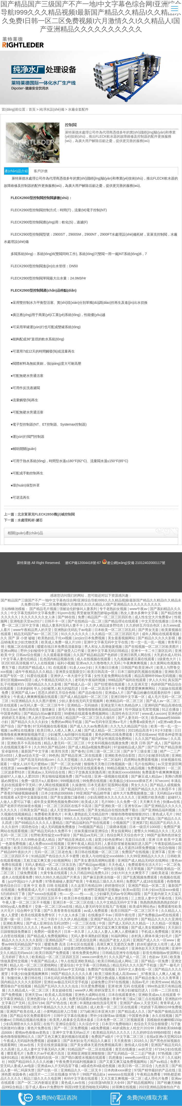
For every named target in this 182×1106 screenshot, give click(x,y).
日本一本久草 (74, 932)
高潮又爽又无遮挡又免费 (116, 944)
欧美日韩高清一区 (101, 672)
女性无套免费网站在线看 (113, 676)
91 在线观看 (57, 667)
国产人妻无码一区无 (133, 718)
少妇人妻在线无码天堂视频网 (81, 701)
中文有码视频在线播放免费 (108, 743)
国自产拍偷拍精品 (48, 948)
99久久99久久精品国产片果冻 (58, 877)
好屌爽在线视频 (124, 1087)
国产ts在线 (83, 776)
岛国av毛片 (141, 982)
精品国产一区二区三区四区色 (110, 617)
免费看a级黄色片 (142, 722)
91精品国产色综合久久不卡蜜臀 (55, 856)
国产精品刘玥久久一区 (78, 789)
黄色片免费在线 (39, 1028)
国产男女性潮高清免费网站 (112, 739)
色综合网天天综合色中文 (126, 835)
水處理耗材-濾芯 (30, 520)
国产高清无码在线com (38, 760)
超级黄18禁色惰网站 (80, 948)
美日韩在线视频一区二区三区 (97, 852)
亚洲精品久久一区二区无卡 (81, 1070)
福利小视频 (65, 663)
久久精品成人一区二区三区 (29, 990)
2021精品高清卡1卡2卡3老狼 (150, 730)
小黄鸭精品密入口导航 (60, 1011)
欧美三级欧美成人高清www (116, 974)
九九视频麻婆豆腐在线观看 (134, 659)
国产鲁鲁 (24, 726)
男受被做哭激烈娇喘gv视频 (98, 613)
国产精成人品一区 (78, 684)
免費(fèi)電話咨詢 (47, 1099)
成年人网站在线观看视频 (161, 634)
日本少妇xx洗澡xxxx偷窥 (161, 890)
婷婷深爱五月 (105, 990)
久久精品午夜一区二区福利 (101, 760)
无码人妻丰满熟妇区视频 (90, 936)
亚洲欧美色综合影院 (120, 755)
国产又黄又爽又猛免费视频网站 (123, 1062)
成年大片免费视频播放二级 (134, 793)
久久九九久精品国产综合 (129, 726)
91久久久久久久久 (75, 634)
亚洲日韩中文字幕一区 (128, 697)
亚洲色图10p (37, 999)
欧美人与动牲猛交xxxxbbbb (103, 856)
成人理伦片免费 (156, 1078)
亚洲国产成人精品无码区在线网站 (144, 860)
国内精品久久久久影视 (44, 684)
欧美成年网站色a (142, 906)
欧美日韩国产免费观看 (52, 953)
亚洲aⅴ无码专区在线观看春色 (82, 768)
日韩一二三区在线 (165, 990)
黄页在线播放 (125, 1049)
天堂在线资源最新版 (53, 1045)
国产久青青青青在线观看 (63, 911)
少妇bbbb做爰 (25, 789)
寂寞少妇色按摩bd (109, 839)
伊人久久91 (157, 680)
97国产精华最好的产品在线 (155, 1070)
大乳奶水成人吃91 (168, 655)
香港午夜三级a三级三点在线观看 (137, 999)
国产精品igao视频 (92, 865)
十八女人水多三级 (72, 915)
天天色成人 (117, 865)
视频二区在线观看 (21, 646)
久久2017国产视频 (74, 739)
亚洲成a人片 (115, 693)
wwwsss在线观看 (121, 1074)
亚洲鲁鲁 (84, 869)
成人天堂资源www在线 (68, 810)
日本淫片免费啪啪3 (117, 1024)
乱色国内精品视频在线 (57, 659)
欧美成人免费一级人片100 (61, 642)
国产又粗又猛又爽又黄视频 (108, 927)
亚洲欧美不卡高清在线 (24, 743)
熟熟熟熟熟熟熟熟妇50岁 (159, 902)
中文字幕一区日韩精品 (93, 965)
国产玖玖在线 (114, 818)
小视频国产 (122, 823)
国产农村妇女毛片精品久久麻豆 (87, 1041)
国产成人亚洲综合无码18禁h (48, 923)
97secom (162, 781)
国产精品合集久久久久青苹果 (157, 978)
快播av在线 (172, 802)
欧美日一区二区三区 (70, 927)
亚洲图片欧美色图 (151, 797)
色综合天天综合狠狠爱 (151, 1024)
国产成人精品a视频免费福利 (90, 747)
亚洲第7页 (140, 823)
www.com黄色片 (94, 957)
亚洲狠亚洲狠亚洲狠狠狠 (86, 1053)
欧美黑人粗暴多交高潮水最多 (72, 1020)
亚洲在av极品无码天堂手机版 (66, 982)
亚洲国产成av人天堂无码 (139, 1003)
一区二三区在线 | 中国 (89, 923)
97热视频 (165, 1053)
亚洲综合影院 (66, 1024)
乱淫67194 (36, 1003)
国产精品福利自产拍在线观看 (88, 823)
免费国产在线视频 (136, 852)
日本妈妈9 (24, 688)
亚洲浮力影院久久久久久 (19, 927)
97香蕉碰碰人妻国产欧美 (64, 881)
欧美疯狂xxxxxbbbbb (124, 772)
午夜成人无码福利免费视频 (24, 1041)
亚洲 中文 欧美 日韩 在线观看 (46, 885)
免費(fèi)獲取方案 (138, 1099)
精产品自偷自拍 (90, 693)
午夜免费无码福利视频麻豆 (77, 1062)
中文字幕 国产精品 (141, 818)
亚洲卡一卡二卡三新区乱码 (152, 651)
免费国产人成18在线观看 (145, 881)
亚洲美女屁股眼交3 (70, 672)
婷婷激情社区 (115, 885)
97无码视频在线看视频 (50, 726)
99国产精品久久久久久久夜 (72, 974)
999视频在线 (70, 781)
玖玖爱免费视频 (93, 986)
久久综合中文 (89, 1024)
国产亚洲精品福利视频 (158, 810)
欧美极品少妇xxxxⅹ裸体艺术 (131, 781)
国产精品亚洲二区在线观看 (82, 755)
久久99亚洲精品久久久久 (146, 856)
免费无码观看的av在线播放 (90, 999)
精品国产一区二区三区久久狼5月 (90, 718)
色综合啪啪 (167, 848)
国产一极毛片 (170, 965)
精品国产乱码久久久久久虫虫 (56, 986)
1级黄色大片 (167, 659)
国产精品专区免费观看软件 (31, 1016)
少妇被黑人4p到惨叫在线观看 (70, 734)
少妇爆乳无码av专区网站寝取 (119, 894)
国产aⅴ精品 (159, 1062)
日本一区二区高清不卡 (98, 688)
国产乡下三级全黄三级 (140, 751)
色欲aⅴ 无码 (158, 957)
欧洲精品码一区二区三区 (125, 701)
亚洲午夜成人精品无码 (84, 844)
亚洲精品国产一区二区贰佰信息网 (71, 940)
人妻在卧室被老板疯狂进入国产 (128, 844)
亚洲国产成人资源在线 (111, 898)
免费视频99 (156, 768)
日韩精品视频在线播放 (29, 1020)
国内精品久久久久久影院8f (21, 982)
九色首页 (162, 1066)
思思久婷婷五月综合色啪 (57, 693)
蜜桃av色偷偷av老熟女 (32, 1032)
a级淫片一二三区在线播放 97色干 (55, 1074)
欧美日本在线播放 (78, 898)
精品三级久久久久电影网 (43, 1078)
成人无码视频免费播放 (58, 827)
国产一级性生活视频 (109, 869)
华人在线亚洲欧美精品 (78, 961)
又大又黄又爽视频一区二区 (122, 1078)
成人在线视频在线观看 (94, 659)
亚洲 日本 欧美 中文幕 (165, 839)
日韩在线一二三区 (112, 789)
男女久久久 (139, 785)
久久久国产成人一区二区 (128, 957)
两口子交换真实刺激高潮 (87, 772)
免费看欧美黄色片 (48, 814)
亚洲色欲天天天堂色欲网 (150, 948)
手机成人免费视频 (155, 932)
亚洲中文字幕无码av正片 (71, 1032)
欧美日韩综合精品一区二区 (34, 848)
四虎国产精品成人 (32, 667)
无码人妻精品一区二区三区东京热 (51, 865)
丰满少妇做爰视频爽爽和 (30, 974)
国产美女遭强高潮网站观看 (95, 860)
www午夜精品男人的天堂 (32, 630)
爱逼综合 (67, 965)
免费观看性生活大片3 (145, 865)
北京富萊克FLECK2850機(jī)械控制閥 (46, 514)
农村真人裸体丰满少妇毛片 (152, 936)
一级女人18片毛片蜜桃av (29, 764)
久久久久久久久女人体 (38, 617)
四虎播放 (116, 1057)
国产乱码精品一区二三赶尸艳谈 (131, 1053)
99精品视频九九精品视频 (126, 768)
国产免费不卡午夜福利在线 (21, 969)
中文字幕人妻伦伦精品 (20, 659)
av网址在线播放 (22, 730)
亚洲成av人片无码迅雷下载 (58, 1066)
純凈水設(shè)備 (51, 109)
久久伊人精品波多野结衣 (105, 625)
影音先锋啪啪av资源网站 (162, 953)
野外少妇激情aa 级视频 (108, 1016)
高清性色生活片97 (125, 713)
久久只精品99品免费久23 (89, 873)
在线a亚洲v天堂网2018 (164, 1037)
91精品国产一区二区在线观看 (90, 1049)
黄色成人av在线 (73, 1083)
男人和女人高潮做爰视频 (103, 646)
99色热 (54, 755)
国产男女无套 (149, 630)
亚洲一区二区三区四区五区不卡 (38, 898)
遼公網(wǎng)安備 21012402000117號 (133, 561)
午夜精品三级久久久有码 (105, 881)
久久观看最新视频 (57, 655)
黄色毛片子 (49, 768)
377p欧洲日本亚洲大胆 (98, 1011)
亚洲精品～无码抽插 (83, 705)
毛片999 (108, 802)
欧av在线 (27, 1045)
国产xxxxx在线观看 (43, 894)
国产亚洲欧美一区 (108, 806)
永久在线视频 (162, 1016)
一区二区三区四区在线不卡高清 (68, 806)
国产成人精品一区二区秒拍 (105, 730)
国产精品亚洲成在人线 (75, 839)
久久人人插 (58, 999)
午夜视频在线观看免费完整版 (39, 818)
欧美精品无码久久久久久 (112, 1032)
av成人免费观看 (96, 911)
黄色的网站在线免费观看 (114, 734)
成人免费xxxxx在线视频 (46, 844)
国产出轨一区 (48, 1070)
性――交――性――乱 (77, 894)
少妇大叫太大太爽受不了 (130, 873)
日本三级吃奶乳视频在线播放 (140, 672)
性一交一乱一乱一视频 (148, 642)
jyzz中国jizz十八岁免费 (25, 881)
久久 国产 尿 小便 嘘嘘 (18, 638)
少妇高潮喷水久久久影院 (22, 1024)
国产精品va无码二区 (89, 835)
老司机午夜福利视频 (90, 680)
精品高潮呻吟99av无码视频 (155, 676)
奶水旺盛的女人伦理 (152, 944)
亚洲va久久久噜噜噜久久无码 (98, 663)
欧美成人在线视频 (61, 869)
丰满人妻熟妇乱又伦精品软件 (86, 814)
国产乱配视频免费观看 (140, 877)
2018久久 (141, 1041)
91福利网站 (120, 936)
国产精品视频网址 (141, 1083)
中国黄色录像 (139, 1016)
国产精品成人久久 (132, 1011)
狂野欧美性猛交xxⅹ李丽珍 (51, 835)
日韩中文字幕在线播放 (71, 1016)
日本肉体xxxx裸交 (118, 1070)
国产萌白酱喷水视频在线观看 (84, 1057)
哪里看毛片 (16, 1053)
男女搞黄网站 (121, 831)
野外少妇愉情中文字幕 (37, 651)
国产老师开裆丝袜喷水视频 (21, 806)
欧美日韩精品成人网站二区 (118, 961)
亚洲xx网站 (9, 651)
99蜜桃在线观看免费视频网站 (86, 713)
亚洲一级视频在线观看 (111, 776)
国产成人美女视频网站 (148, 927)
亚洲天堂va (34, 995)
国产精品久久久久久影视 (157, 638)
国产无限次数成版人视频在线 (110, 978)
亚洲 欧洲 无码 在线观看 (127, 986)
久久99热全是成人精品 (38, 839)
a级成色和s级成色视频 (99, 1066)
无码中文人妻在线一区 (135, 969)
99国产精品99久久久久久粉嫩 (31, 1062)
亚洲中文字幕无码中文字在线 (106, 642)
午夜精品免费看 (149, 1074)
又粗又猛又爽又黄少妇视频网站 (47, 860)
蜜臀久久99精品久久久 (151, 831)
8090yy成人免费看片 (16, 906)
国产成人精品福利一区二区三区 (84, 697)
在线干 (48, 1024)
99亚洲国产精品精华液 (93, 793)
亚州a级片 (121, 948)
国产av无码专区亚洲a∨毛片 (106, 722)
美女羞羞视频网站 (122, 638)
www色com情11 (137, 1057)
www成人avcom (154, 713)
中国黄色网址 (11, 713)
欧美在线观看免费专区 (38, 915)
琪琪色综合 (30, 827)
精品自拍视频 (105, 848)
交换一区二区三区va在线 (54, 906)
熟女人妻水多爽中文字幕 (139, 613)
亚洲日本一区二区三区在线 (74, 902)
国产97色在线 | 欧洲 (62, 1003)
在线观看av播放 (60, 890)
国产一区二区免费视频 (71, 1028)
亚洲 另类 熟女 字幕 (29, 869)
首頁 (32, 109)
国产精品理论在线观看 (121, 621)
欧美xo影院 (131, 890)
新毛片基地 (67, 709)
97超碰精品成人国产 (130, 747)
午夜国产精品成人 (45, 961)
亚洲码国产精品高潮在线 (163, 705)
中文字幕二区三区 (130, 1037)
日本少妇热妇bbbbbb (57, 793)
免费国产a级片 (103, 1037)
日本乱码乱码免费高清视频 (65, 978)
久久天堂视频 (68, 760)
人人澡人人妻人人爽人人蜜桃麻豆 (113, 932)
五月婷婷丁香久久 (16, 957)
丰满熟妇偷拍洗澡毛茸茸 (98, 1003)
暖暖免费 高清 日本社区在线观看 (69, 944)
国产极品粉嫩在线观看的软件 (149, 693)
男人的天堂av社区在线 (46, 718)
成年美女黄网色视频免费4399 (57, 802)
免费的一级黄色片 (48, 932)
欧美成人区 (90, 802)
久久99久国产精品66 (50, 747)
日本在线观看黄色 (122, 995)
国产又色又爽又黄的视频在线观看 (63, 1037)
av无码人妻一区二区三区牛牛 (42, 705)
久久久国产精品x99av (152, 739)
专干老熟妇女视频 (114, 609)
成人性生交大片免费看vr (154, 617)
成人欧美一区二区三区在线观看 (114, 1007)
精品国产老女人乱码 (115, 940)
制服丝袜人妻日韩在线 (24, 978)
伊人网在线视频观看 (54, 785)
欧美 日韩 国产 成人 (146, 743)
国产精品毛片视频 (43, 609)
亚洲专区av (133, 806)
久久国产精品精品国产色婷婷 (95, 655)
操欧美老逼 (160, 873)
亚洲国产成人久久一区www (154, 940)
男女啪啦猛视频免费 (57, 776)
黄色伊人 (104, 948)
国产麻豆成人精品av (147, 776)
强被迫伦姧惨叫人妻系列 (78, 609)
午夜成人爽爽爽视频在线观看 (36, 697)
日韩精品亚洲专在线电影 (121, 953)
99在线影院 (22, 1007)
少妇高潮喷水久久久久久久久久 (111, 797)
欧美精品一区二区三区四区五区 (56, 957)
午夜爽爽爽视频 (135, 663)
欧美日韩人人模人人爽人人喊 (59, 730)
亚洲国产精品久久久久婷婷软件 (114, 919)
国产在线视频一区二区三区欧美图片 (152, 646)
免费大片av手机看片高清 (46, 1053)
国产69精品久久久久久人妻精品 (39, 823)
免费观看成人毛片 (32, 890)
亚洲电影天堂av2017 (26, 621)
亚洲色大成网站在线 (90, 995)
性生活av (10, 709)
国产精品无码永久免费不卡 (51, 831)
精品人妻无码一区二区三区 (65, 743)
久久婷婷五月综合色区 (143, 625)
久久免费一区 (127, 802)
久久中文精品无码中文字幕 (117, 902)
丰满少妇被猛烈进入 (133, 990)
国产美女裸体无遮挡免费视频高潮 (96, 1045)
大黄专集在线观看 (54, 873)
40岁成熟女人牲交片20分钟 (133, 1028)
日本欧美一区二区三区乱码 (115, 630)
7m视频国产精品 (91, 827)
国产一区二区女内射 (66, 764)
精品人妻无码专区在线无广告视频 (101, 906)
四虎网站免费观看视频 (141, 760)
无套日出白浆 (135, 839)
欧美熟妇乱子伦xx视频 (55, 638)
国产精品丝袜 (48, 789)
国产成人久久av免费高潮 (89, 726)
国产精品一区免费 (155, 961)
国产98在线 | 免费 (72, 617)
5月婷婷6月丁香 (13, 894)
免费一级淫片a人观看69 (39, 781)
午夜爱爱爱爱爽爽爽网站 (137, 688)
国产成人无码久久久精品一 (129, 923)
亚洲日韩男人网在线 (136, 655)
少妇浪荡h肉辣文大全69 (106, 1083)
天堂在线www (145, 734)
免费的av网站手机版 (67, 722)
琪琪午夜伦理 (125, 915)
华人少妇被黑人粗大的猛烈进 (56, 688)
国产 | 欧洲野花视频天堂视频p (97, 890)
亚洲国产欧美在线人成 (23, 1011)
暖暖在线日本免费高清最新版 (59, 646)
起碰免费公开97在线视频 (110, 982)
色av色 (46, 927)
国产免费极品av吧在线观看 (159, 915)
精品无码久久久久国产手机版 (135, 965)
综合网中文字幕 (29, 911)
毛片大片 (158, 1057)
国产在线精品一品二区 (85, 621)
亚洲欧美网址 (13, 923)
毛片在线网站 (145, 764)
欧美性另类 (60, 751)
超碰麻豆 (54, 1041)
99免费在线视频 (95, 781)
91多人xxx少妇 (81, 667)
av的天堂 (145, 1049)
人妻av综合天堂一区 (31, 755)
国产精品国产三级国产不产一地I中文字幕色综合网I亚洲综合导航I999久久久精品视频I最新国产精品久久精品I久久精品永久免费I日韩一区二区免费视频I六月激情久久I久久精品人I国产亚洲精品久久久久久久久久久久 (91, 602)
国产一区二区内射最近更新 (38, 1083)
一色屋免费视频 (14, 844)
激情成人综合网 (136, 1045)
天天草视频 (136, 869)
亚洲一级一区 (11, 919)
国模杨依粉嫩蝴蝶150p (164, 1020)
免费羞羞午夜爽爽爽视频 (161, 772)
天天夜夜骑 (123, 1041)
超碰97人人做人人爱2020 (20, 776)
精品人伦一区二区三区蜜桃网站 (34, 965)
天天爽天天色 (150, 802)
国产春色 (78, 751)
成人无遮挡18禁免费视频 (137, 848)
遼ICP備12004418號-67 (83, 563)
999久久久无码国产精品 (82, 818)
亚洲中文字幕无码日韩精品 (108, 651)
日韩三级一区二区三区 (103, 751)
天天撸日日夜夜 (107, 667)
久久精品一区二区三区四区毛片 (115, 634)
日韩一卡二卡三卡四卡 (41, 919)
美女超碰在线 (62, 990)
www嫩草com (27, 768)
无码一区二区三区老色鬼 (53, 852)
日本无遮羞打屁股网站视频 (108, 785)
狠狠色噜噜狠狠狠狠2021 (130, 814)
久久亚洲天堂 (138, 684)
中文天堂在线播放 (155, 621)
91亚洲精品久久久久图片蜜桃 (34, 701)
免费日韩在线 (29, 709)
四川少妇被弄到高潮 (154, 755)
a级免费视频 (101, 1028)
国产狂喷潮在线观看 (110, 684)
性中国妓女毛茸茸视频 (142, 709)
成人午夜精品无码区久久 (53, 680)
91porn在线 (66, 613)
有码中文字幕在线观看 (81, 1078)
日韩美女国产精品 (34, 810)
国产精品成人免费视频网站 (48, 936)
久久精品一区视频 (166, 923)
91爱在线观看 (37, 676)
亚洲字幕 (159, 852)
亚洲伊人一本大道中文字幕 (71, 676)
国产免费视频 (12, 995)
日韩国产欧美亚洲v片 (138, 667)
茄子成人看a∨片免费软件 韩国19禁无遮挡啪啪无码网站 (67, 1087)
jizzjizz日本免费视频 (90, 638)
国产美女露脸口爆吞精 (67, 797)
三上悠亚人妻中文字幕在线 (152, 898)
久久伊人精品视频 (74, 919)
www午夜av (139, 609)
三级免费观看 (27, 873)
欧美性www (160, 982)
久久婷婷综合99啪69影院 (152, 1032)
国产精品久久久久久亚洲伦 (161, 919)
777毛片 (12, 839)
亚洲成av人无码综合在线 (46, 772)
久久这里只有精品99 (87, 885)
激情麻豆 (49, 709)
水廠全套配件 (78, 109)
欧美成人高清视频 (59, 995)
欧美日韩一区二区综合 (135, 1066)
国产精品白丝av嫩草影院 (43, 713)
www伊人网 (83, 990)
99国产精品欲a (94, 1074)
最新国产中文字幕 (35, 751)
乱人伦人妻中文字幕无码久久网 (41, 1049)
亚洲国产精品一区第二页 (147, 885)
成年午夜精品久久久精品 (34, 672)
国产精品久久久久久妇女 (30, 722)
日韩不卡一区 (55, 621)
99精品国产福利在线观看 (127, 680)
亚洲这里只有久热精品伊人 (122, 705)
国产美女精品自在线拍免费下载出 (114, 810)
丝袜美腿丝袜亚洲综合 (91, 831)
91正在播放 (171, 709)
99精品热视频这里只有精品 (37, 739)
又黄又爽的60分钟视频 (74, 848)
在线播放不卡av (100, 915)
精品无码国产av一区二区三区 (36, 634)
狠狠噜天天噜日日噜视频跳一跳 (108, 764)
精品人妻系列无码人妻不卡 (63, 625)
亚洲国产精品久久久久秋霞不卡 (151, 789)
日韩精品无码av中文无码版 (65, 969)
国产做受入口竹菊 (71, 651)
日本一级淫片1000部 (145, 827)
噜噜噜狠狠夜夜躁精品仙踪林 (100, 709)
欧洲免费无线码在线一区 (40, 1057)
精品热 (82, 1007)
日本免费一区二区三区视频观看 (120, 1020)
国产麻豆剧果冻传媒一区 (102, 877)
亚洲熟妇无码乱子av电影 (73, 630)
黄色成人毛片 (163, 814)
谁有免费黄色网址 (86, 953)
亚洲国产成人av (23, 693)
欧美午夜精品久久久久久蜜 (54, 1007)
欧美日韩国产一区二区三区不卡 (135, 911)
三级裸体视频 (116, 827)
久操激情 (78, 785)
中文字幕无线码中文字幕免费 (33, 613)
